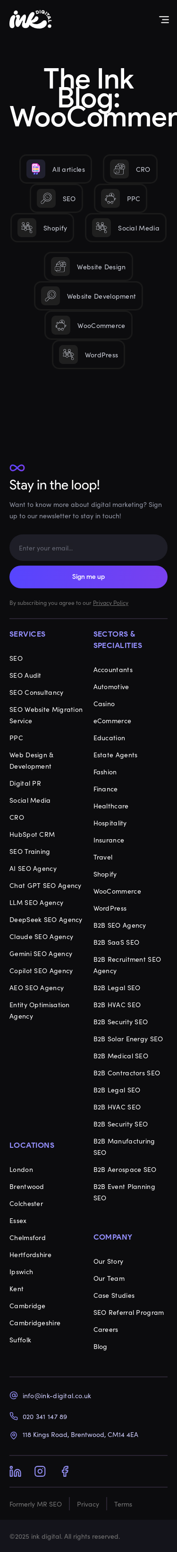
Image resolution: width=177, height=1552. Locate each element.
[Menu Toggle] (164, 20)
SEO (16, 658)
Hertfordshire (30, 1254)
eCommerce (112, 720)
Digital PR (25, 783)
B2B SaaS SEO (116, 942)
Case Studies (114, 1295)
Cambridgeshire (34, 1322)
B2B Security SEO (120, 1021)
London (21, 1169)
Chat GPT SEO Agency (45, 885)
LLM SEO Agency (36, 902)
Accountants (113, 669)
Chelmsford (27, 1237)
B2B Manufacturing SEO (124, 1146)
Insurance (109, 839)
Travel (103, 856)
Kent (16, 1288)
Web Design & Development (31, 760)
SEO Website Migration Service (46, 714)
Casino (104, 703)
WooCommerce (117, 891)
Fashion (105, 771)
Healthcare (111, 805)
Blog (100, 1346)
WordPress (110, 908)
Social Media (30, 800)
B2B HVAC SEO (117, 1004)
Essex (18, 1220)
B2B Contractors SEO (126, 1072)
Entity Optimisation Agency (39, 1010)
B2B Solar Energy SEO (128, 1038)
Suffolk (20, 1339)
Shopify (105, 873)
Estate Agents (115, 754)
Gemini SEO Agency (40, 953)
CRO (16, 817)
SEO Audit (25, 675)
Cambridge (27, 1305)
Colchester (26, 1203)
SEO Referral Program (128, 1312)
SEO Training (30, 851)
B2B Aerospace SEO (125, 1169)
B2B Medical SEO (121, 1055)
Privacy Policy (110, 602)
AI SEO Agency (33, 868)
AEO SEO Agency (36, 987)
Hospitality (110, 822)
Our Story (108, 1261)
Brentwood (26, 1186)
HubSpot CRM (32, 834)
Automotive (111, 686)
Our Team (109, 1278)
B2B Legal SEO (117, 987)
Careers (105, 1329)
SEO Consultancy (36, 692)
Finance (105, 788)
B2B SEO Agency (119, 925)
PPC (16, 737)
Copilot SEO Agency (41, 970)
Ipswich (21, 1271)
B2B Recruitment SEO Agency (127, 964)
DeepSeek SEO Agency (46, 919)
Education (109, 737)
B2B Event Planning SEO (124, 1191)
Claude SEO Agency (41, 936)
